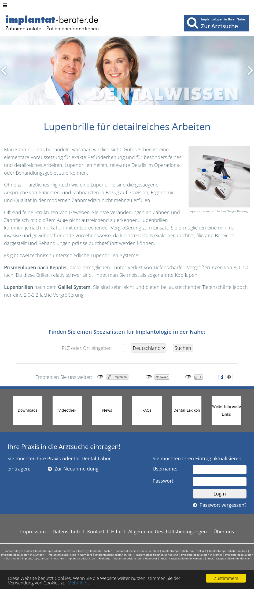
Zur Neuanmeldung (73, 468)
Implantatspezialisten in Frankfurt (184, 551)
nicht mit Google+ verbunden (188, 377)
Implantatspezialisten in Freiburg (88, 558)
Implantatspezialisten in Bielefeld (137, 551)
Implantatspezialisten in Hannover (135, 558)
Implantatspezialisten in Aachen (43, 558)
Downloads (28, 410)
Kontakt (95, 531)
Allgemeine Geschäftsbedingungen (167, 531)
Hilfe (116, 531)
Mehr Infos (79, 583)
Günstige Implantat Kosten (95, 551)
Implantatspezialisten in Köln (228, 551)
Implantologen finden (18, 551)
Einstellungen (229, 377)
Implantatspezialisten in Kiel (113, 554)
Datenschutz (66, 531)
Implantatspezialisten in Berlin (55, 551)
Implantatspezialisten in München (229, 558)
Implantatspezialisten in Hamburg (182, 558)
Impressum (33, 531)
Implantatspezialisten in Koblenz (156, 554)
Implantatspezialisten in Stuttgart (23, 554)
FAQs (147, 410)
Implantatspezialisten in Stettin (201, 554)
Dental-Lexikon (187, 410)
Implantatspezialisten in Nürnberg (70, 554)
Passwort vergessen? (219, 505)
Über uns (223, 531)
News (107, 410)
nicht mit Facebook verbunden (100, 377)
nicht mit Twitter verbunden (149, 377)
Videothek (67, 410)
